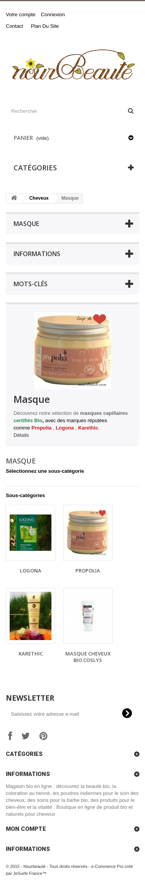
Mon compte (26, 828)
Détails (21, 435)
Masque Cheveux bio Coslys (88, 657)
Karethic (31, 653)
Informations (37, 254)
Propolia (87, 570)
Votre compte (21, 14)
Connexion (53, 14)
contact (14, 26)
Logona (30, 570)
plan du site (45, 26)
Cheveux (39, 198)
